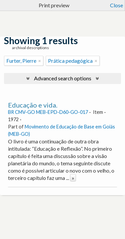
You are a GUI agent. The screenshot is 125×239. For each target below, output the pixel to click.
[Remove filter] (39, 60)
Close (116, 5)
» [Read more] (73, 178)
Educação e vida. (32, 105)
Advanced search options (62, 78)
